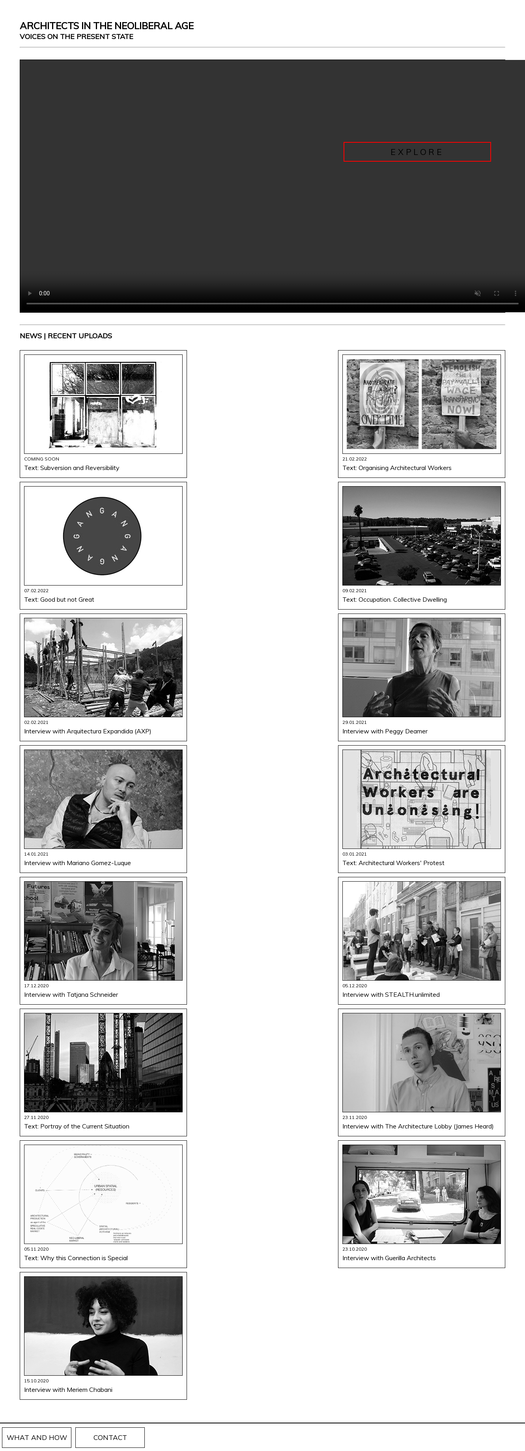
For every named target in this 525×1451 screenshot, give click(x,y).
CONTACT (110, 1437)
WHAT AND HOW (37, 1437)
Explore (417, 152)
